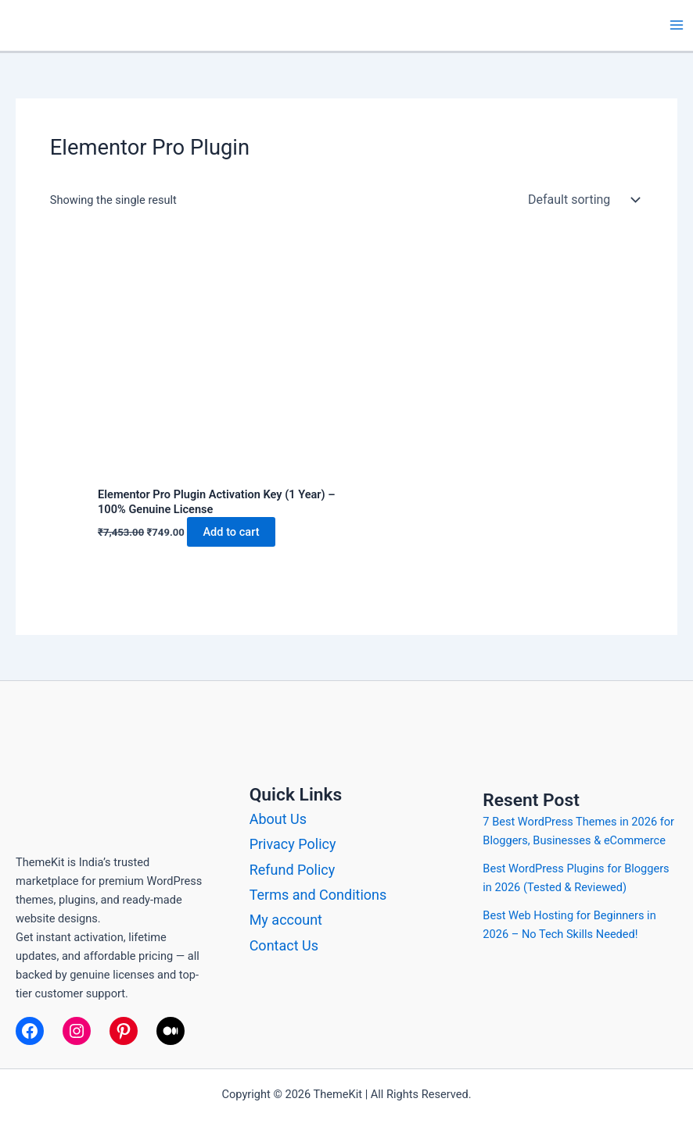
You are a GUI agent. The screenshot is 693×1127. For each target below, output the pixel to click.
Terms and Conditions (318, 894)
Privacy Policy (293, 844)
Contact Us (284, 945)
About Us (278, 819)
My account (286, 919)
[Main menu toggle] (676, 25)
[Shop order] (580, 200)
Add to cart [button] (231, 532)
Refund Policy (293, 869)
